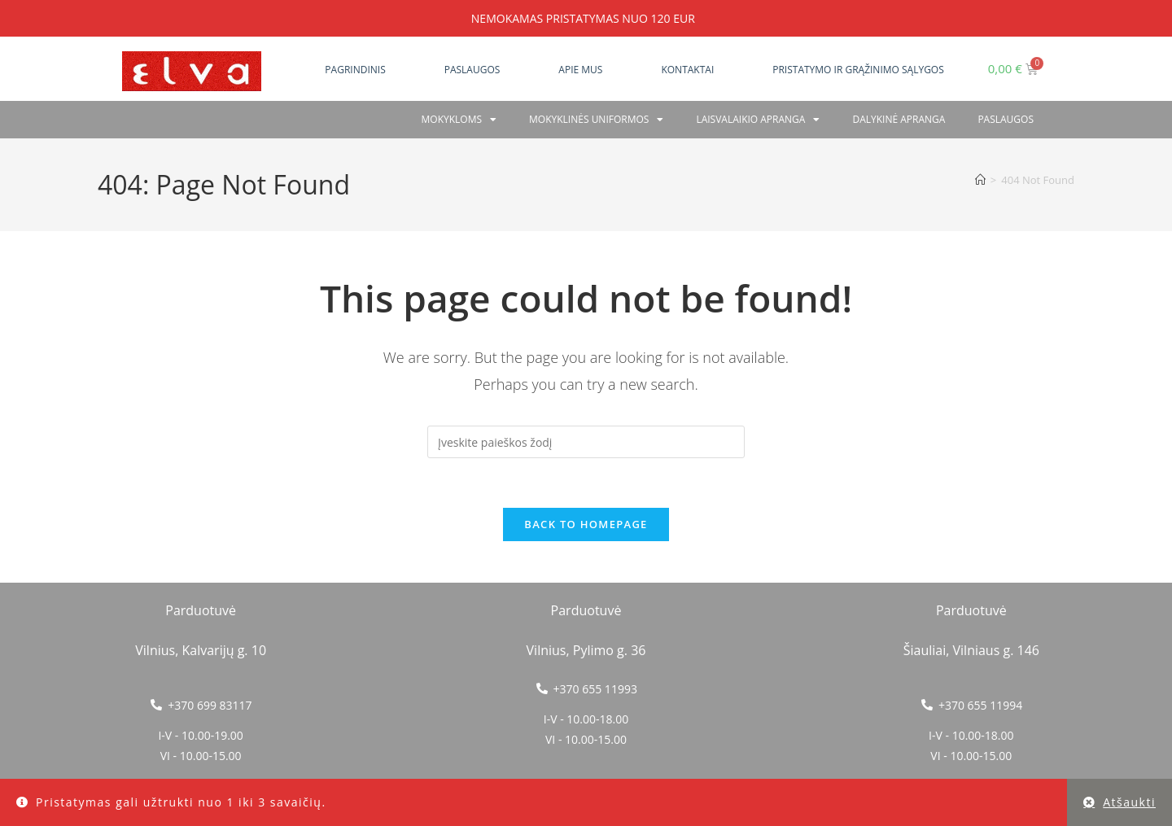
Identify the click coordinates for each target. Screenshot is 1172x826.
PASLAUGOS (1005, 119)
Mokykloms (459, 120)
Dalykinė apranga (898, 119)
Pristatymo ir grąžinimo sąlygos (858, 69)
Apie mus (580, 69)
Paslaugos (472, 69)
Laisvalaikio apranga (758, 120)
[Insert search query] (586, 442)
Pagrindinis (355, 69)
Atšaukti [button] (1129, 802)
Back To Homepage (585, 524)
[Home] (980, 180)
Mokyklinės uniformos (596, 120)
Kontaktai (687, 69)
